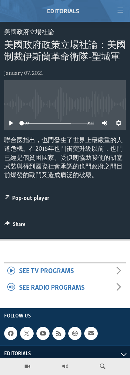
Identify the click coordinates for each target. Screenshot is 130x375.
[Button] (15, 226)
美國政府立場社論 (29, 32)
